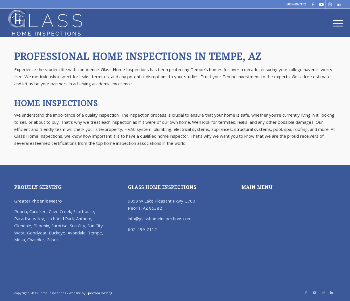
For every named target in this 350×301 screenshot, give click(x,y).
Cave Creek (60, 211)
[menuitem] (336, 23)
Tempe (95, 233)
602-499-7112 (296, 4)
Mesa (19, 239)
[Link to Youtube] (321, 4)
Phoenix (41, 225)
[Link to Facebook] (313, 4)
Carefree (38, 211)
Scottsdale (83, 211)
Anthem (83, 218)
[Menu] (336, 23)
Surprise (59, 225)
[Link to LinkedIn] (338, 4)
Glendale (22, 225)
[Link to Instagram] (330, 4)
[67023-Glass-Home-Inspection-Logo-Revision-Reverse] (45, 23)
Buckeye (57, 233)
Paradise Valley (29, 218)
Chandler (35, 239)
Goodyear (37, 233)
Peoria (20, 211)
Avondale (77, 233)
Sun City (77, 225)
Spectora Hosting (99, 293)
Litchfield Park (60, 218)
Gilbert (53, 239)
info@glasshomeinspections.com (159, 218)
